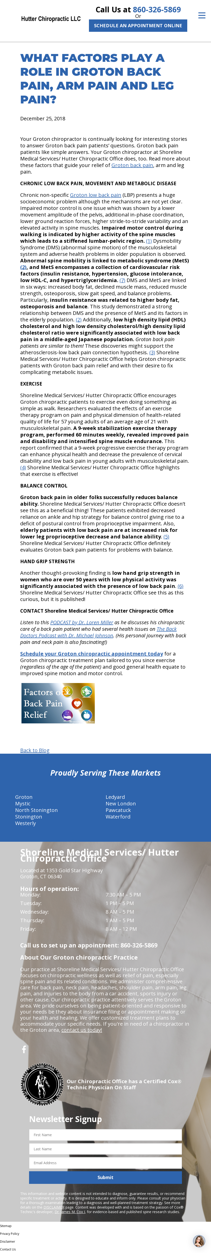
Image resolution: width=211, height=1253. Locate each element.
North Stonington (36, 810)
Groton (24, 797)
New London (121, 803)
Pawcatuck (118, 810)
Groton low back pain (95, 195)
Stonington (28, 816)
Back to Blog (35, 750)
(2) (23, 267)
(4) (23, 467)
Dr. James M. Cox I (70, 1211)
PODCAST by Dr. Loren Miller (81, 622)
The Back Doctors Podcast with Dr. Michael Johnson (98, 632)
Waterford (118, 816)
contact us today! (81, 1029)
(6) (180, 586)
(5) (166, 536)
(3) (152, 352)
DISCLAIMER (53, 1207)
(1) (149, 240)
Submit (105, 1177)
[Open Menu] (202, 15)
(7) (122, 280)
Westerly (25, 823)
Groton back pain (132, 165)
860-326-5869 (157, 9)
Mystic (22, 803)
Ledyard (115, 797)
